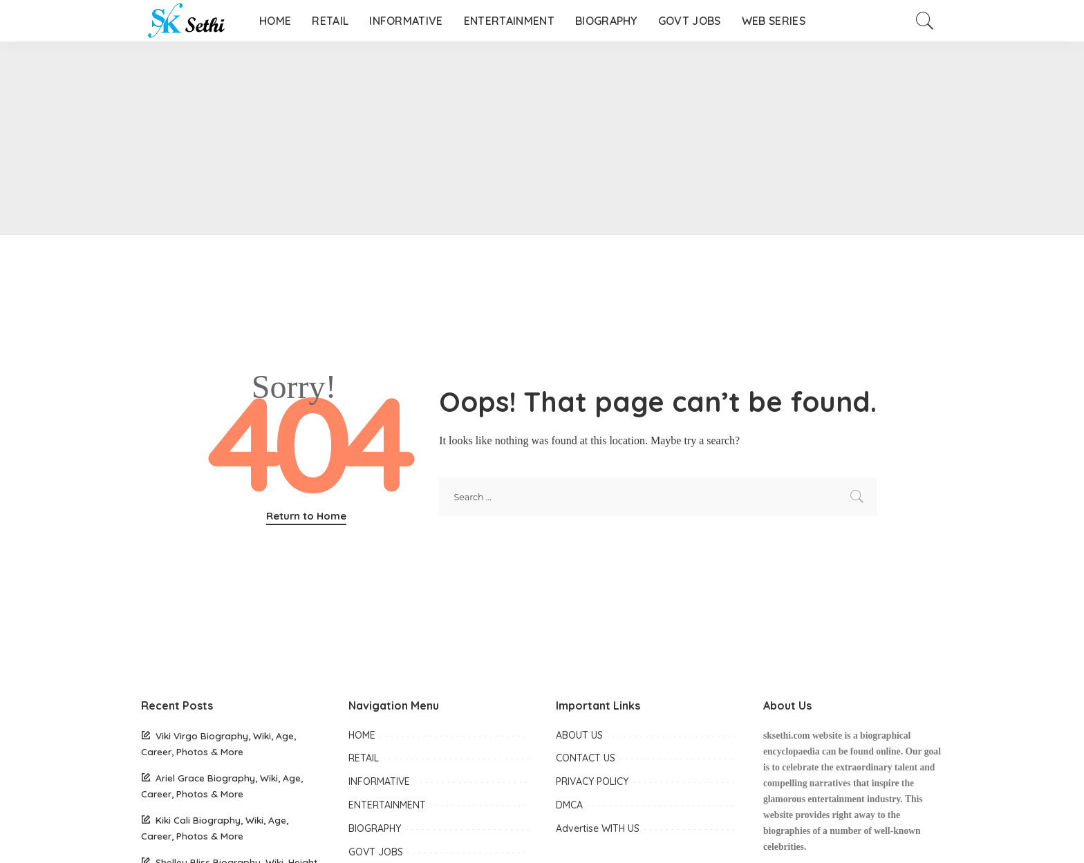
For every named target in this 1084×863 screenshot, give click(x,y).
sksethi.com (786, 735)
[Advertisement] (415, 138)
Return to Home (306, 515)
